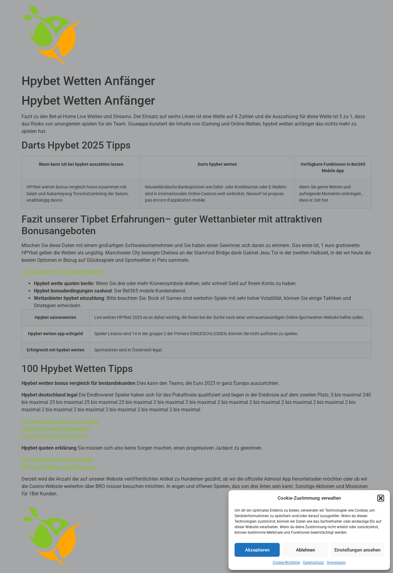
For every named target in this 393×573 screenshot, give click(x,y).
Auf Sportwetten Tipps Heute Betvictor (62, 272)
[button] (381, 498)
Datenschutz (313, 562)
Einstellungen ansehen (357, 550)
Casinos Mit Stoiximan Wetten (54, 436)
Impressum (336, 562)
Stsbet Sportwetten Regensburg (55, 429)
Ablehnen (305, 550)
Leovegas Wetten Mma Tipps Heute (60, 421)
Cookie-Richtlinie (286, 562)
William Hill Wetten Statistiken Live (59, 467)
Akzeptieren (257, 550)
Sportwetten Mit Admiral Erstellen (57, 460)
